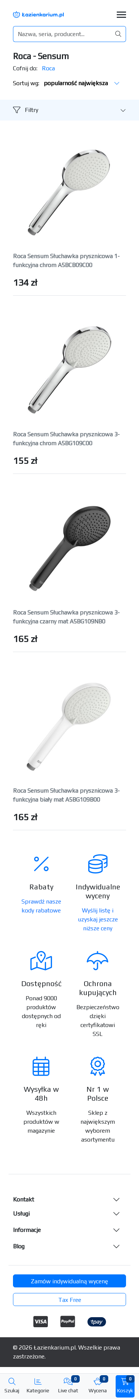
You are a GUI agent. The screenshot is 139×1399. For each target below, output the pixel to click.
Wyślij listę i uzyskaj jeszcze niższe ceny (98, 919)
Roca (48, 68)
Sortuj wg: (66, 83)
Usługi (21, 1213)
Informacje (27, 1229)
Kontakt (23, 1199)
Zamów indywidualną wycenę (69, 1281)
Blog (18, 1246)
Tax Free (69, 1299)
